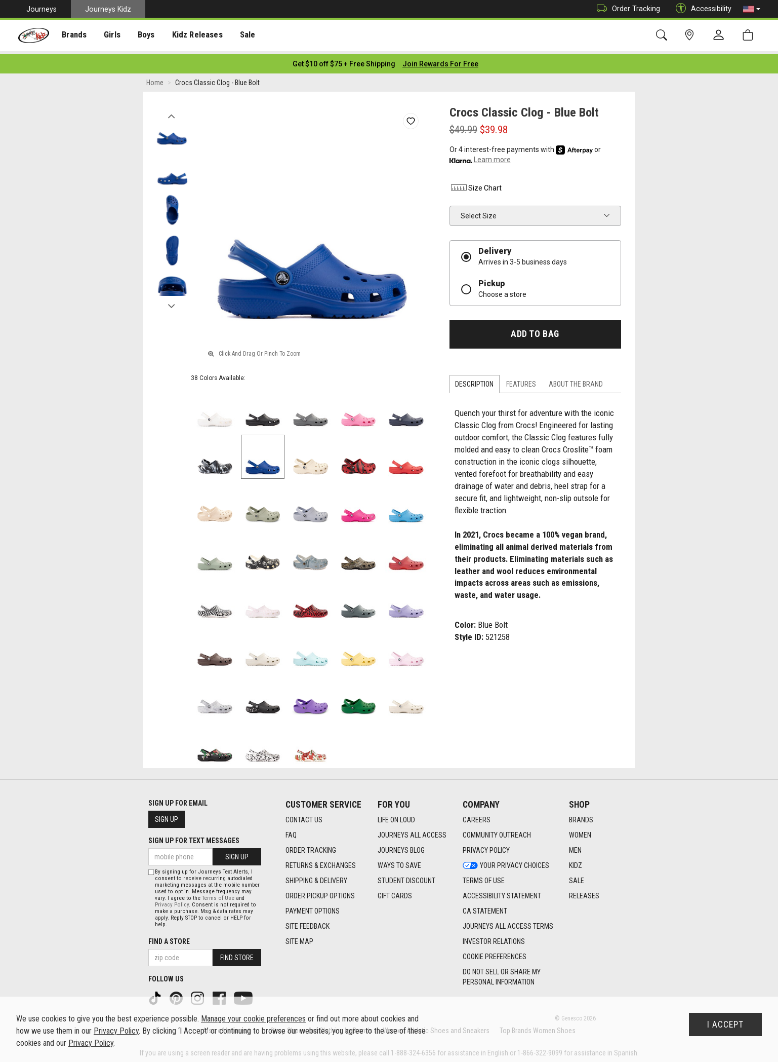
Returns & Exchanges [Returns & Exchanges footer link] (320, 862)
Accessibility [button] (701, 9)
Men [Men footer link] (575, 847)
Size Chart (475, 185)
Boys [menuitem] (143, 36)
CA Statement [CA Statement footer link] (485, 908)
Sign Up (166, 816)
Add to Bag (535, 331)
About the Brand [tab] (576, 381)
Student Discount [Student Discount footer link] (406, 878)
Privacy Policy (172, 901)
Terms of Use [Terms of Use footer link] (484, 878)
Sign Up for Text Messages (193, 837)
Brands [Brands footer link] (581, 817)
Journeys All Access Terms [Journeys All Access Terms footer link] (508, 923)
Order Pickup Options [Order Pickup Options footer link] (320, 893)
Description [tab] (474, 381)
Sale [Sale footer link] (576, 878)
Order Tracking (626, 9)
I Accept (725, 1024)
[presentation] (73, 35)
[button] (752, 9)
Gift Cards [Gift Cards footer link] (395, 893)
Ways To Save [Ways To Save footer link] (399, 862)
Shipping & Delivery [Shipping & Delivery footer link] (316, 878)
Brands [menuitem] (74, 36)
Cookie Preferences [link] (494, 954)
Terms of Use (218, 895)
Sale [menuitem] (242, 36)
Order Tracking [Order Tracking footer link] (310, 847)
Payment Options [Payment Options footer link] (312, 908)
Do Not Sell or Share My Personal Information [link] (502, 974)
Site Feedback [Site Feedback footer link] (307, 923)
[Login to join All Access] (344, 61)
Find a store (169, 938)
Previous (171, 110)
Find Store (237, 955)
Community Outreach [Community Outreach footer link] (497, 832)
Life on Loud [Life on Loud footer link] (396, 817)
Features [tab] (521, 381)
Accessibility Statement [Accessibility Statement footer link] (502, 893)
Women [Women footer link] (580, 832)
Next (171, 300)
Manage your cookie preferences (253, 1018)
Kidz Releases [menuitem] (193, 36)
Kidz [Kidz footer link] (575, 862)
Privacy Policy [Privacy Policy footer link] (486, 847)
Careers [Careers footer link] (476, 817)
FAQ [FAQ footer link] (291, 832)
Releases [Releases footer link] (584, 893)
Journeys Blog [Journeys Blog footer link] (401, 847)
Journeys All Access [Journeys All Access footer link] (412, 832)
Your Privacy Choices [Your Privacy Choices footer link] (506, 862)
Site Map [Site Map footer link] (299, 938)
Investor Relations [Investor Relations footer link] (494, 938)
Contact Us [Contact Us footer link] (303, 817)
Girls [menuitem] (110, 36)
